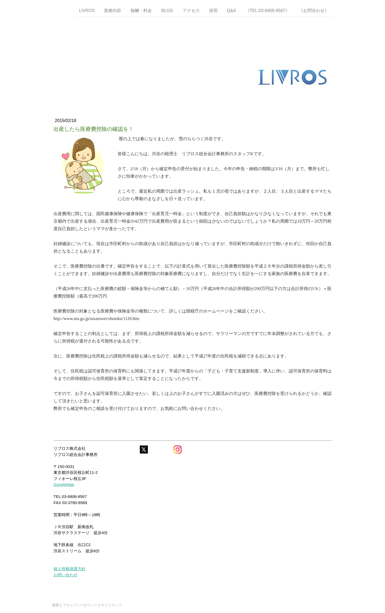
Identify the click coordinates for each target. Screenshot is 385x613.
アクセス (191, 10)
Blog (167, 10)
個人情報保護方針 (69, 568)
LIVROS (87, 10)
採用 (213, 10)
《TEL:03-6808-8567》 (267, 10)
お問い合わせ (65, 575)
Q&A (231, 10)
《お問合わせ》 (314, 10)
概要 (55, 605)
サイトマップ (111, 605)
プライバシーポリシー (80, 605)
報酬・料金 (141, 10)
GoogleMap (63, 484)
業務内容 (112, 10)
